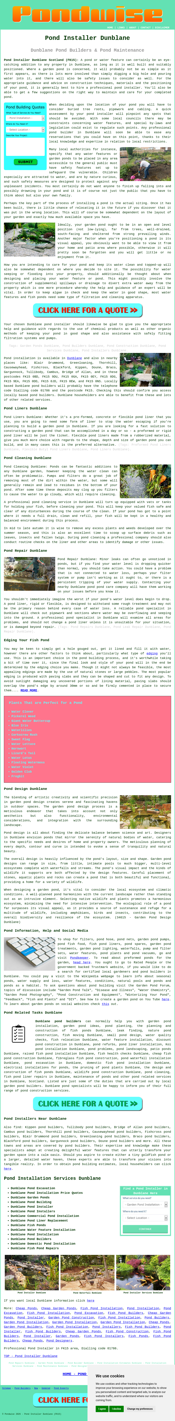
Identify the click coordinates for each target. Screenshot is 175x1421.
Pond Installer (30, 1317)
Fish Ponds (138, 1336)
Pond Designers (59, 1340)
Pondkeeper (79, 958)
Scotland (36, 1081)
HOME (110, 27)
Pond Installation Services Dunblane (52, 1178)
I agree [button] (102, 1408)
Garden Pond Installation (26, 1322)
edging (152, 653)
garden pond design (70, 806)
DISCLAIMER (162, 27)
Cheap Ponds (26, 1308)
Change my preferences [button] (140, 1408)
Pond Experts (61, 1388)
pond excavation (40, 1063)
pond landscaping (131, 1049)
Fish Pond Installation (101, 1308)
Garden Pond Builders (23, 1327)
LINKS (121, 27)
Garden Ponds (67, 1336)
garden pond (95, 225)
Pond (7, 358)
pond (132, 104)
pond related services (151, 1076)
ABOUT (132, 27)
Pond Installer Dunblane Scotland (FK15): (41, 60)
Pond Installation (143, 1308)
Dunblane (74, 358)
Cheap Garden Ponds (58, 1308)
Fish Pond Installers (104, 1336)
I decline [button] (116, 1408)
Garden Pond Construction (71, 1317)
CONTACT (146, 27)
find (17, 1127)
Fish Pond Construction (127, 1331)
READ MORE (29, 690)
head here (82, 962)
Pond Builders (157, 1317)
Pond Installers (106, 1327)
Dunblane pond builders (58, 1021)
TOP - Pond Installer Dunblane (30, 1356)
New (36, 1388)
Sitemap (6, 1388)
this (105, 1004)
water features (107, 123)
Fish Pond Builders (125, 1313)
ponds (48, 837)
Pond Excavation (89, 1313)
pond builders (44, 386)
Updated (46, 1388)
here (165, 999)
